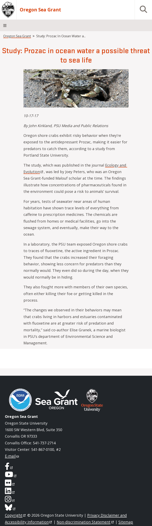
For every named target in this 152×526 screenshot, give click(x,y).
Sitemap (125, 521)
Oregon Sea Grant (40, 10)
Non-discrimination (85, 521)
